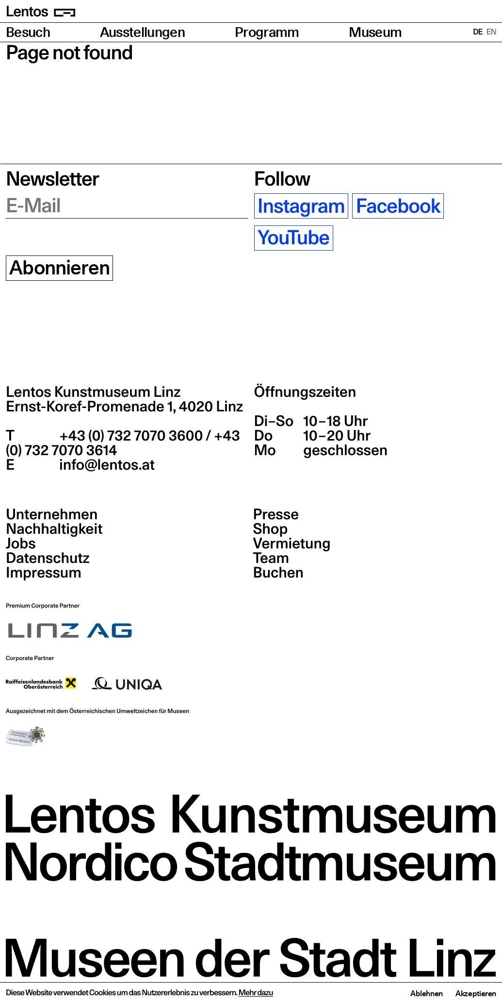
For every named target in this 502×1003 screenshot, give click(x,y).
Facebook (398, 206)
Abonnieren (59, 268)
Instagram (301, 206)
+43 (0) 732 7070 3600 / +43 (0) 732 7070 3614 (123, 442)
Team (271, 558)
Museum (375, 32)
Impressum (43, 572)
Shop (270, 529)
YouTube (293, 238)
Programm (267, 32)
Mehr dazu (256, 992)
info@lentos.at (105, 465)
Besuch (28, 32)
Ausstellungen (142, 32)
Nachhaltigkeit (54, 529)
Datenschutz (48, 558)
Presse (276, 514)
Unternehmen (51, 514)
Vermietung (292, 543)
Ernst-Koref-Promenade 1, (124, 406)
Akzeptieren (475, 993)
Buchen (278, 572)
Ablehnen (426, 993)
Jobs (21, 543)
